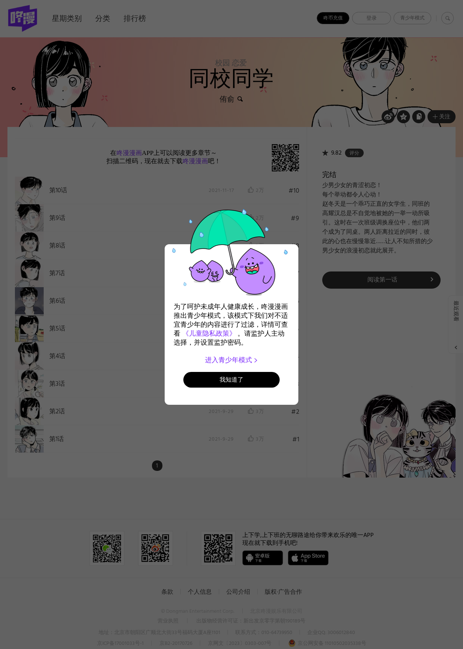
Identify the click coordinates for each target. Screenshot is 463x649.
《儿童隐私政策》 (209, 333)
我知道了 (231, 379)
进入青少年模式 (231, 360)
